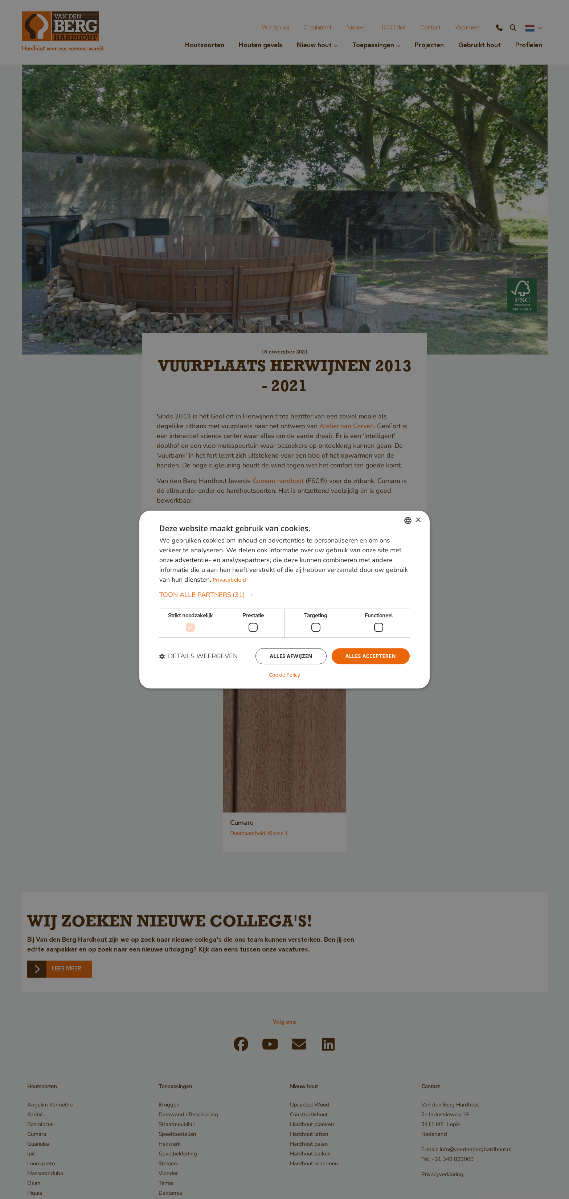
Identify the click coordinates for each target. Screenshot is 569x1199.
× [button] (418, 520)
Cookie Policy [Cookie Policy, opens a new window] (284, 675)
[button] (284, 595)
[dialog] (284, 599)
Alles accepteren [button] (370, 655)
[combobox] (408, 520)
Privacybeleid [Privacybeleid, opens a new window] (229, 580)
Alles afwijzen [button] (291, 655)
